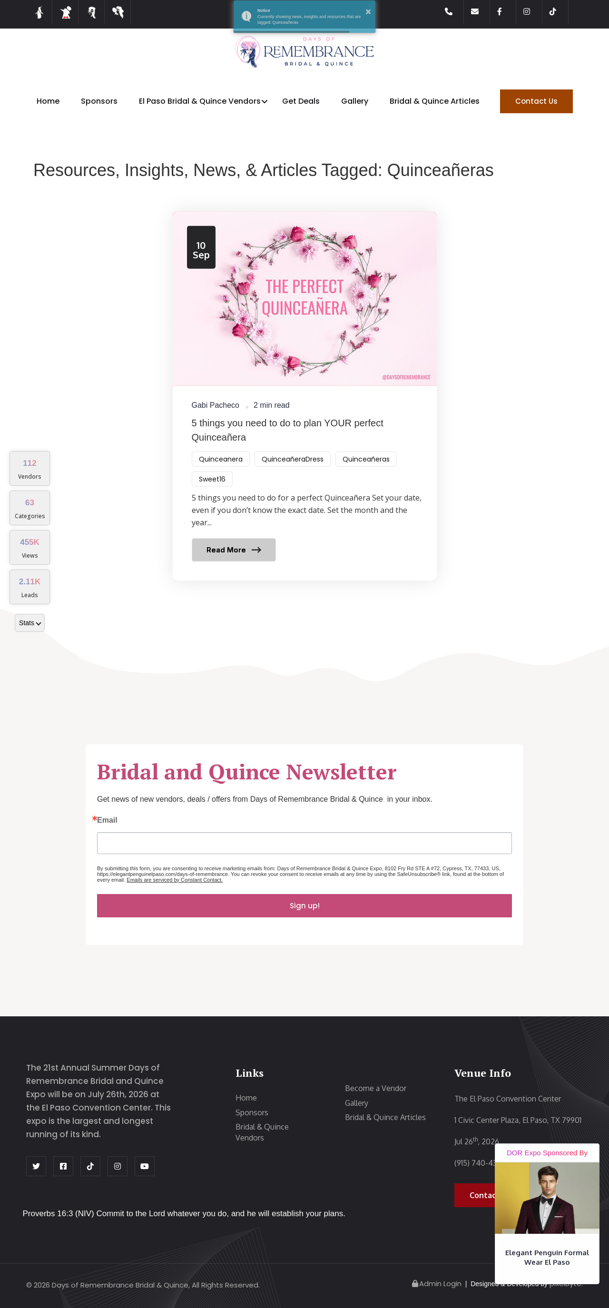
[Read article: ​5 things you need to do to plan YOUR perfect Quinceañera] (305, 407)
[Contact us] (480, 12)
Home (48, 101)
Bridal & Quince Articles (435, 101)
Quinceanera (221, 470)
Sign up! (305, 906)
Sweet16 (212, 490)
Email (107, 820)
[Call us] (454, 12)
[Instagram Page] (532, 12)
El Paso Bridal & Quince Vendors (200, 101)
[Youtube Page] (145, 1166)
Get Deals (301, 101)
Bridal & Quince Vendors (262, 1132)
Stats (30, 623)
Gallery (354, 101)
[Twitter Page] (36, 1166)
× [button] (368, 11)
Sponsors (99, 101)
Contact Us (536, 101)
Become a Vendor (375, 1088)
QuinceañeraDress (293, 470)
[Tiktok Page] (559, 12)
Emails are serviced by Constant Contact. (175, 880)
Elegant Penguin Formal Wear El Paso (547, 1258)
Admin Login (436, 1283)
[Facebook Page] (506, 12)
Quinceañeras (366, 470)
